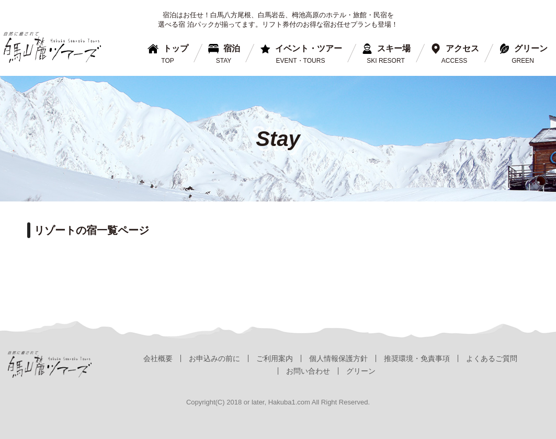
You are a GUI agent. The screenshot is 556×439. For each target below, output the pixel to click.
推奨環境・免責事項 (417, 358)
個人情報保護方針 (338, 358)
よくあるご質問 (491, 358)
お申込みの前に (214, 358)
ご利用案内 (274, 358)
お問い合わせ (308, 371)
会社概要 (158, 358)
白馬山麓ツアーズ (52, 47)
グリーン (361, 371)
